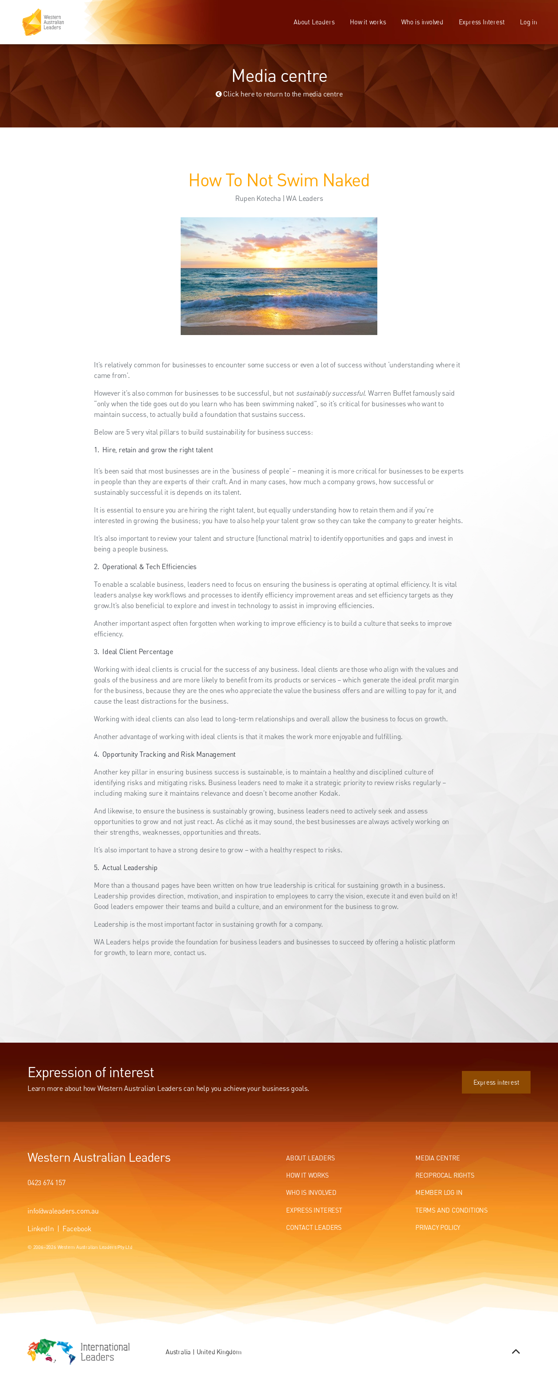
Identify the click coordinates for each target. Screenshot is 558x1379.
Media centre (437, 1158)
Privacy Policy (437, 1227)
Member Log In (438, 1192)
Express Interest (482, 22)
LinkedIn (40, 1228)
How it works (368, 22)
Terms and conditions (451, 1210)
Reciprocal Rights (444, 1175)
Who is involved (422, 22)
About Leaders (314, 22)
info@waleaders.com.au (63, 1210)
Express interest (507, 1075)
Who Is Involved (311, 1192)
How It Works (307, 1175)
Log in (528, 22)
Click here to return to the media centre (279, 93)
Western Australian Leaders (98, 1156)
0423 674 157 (46, 1182)
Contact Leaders (313, 1227)
